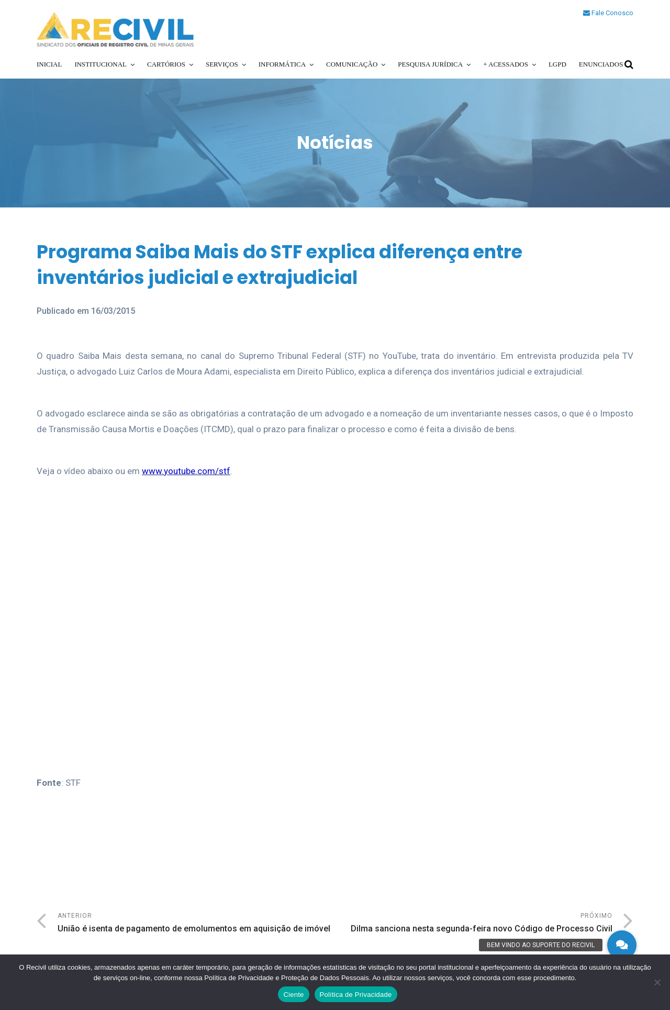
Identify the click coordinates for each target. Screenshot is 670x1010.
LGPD (557, 64)
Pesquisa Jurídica (430, 64)
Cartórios (166, 64)
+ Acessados (505, 64)
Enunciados (601, 64)
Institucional (100, 64)
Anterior (196, 924)
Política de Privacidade (356, 994)
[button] (621, 945)
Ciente (293, 994)
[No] (657, 982)
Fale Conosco (608, 13)
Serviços (222, 64)
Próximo (473, 924)
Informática (282, 64)
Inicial (49, 64)
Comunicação (351, 64)
